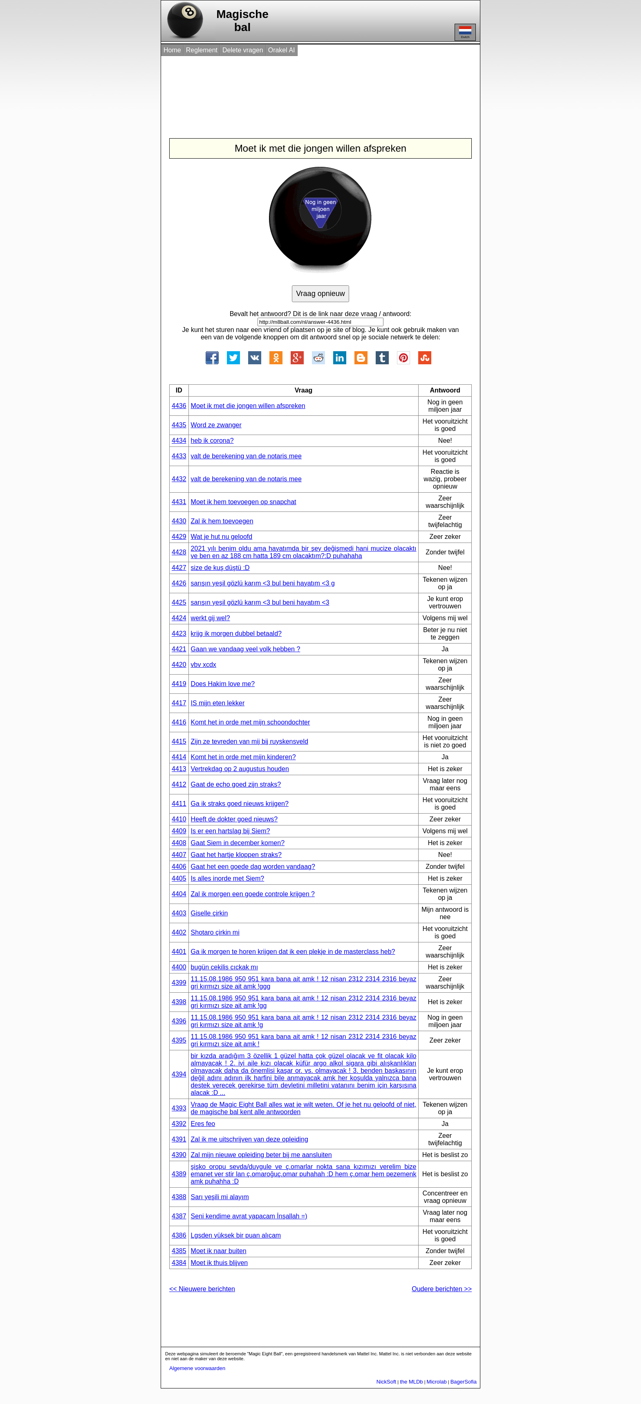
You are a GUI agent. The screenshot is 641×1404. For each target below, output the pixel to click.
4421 (179, 649)
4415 (179, 741)
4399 (179, 982)
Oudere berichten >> (442, 1288)
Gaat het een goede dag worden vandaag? (253, 866)
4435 (179, 425)
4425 (179, 602)
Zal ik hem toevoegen (222, 521)
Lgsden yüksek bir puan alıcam (236, 1235)
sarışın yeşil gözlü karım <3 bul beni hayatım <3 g (263, 583)
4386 (179, 1235)
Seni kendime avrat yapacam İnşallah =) (249, 1216)
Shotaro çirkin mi (215, 932)
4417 (179, 703)
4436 (179, 405)
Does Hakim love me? (223, 683)
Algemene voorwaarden (197, 1368)
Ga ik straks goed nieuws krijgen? (240, 803)
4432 (179, 478)
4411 (179, 803)
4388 (179, 1196)
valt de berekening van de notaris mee (246, 456)
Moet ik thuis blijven (219, 1262)
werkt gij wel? (210, 618)
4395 (179, 1040)
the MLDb (411, 1382)
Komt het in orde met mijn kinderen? (243, 757)
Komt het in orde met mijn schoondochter (250, 722)
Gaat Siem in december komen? (238, 842)
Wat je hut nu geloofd (222, 536)
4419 (179, 683)
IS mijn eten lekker (218, 703)
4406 (179, 866)
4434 (179, 440)
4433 (179, 456)
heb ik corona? (212, 440)
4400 (179, 967)
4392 (179, 1123)
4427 (179, 567)
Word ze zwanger (216, 425)
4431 (179, 501)
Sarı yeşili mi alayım (220, 1196)
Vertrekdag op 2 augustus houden (240, 768)
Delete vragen (242, 50)
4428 (179, 552)
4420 (179, 664)
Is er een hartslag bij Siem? (230, 831)
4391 (179, 1139)
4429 (179, 536)
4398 (179, 1001)
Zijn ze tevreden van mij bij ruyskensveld (249, 741)
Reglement (201, 50)
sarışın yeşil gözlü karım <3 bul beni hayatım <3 (260, 602)
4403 (179, 913)
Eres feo (203, 1123)
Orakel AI (281, 50)
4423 (179, 633)
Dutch (465, 32)
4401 (179, 951)
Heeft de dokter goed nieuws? (234, 819)
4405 (179, 878)
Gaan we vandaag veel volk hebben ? (245, 649)
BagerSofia (463, 1382)
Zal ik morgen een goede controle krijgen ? (253, 893)
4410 (179, 819)
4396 (179, 1021)
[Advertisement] (312, 89)
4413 (179, 768)
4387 (179, 1216)
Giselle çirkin (209, 913)
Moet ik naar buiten (219, 1250)
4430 (179, 521)
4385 (179, 1250)
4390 (179, 1154)
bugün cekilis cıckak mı (224, 967)
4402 (179, 932)
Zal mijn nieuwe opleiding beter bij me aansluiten (261, 1154)
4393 (179, 1108)
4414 (179, 757)
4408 (179, 842)
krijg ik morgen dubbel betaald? (236, 633)
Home (172, 50)
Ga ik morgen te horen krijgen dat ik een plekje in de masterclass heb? (293, 951)
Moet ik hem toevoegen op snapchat (243, 501)
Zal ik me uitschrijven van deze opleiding (249, 1139)
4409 (179, 831)
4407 (179, 854)
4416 (179, 722)
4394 (179, 1074)
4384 (179, 1262)
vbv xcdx (203, 664)
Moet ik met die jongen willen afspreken (248, 405)
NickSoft (386, 1382)
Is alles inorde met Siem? (227, 878)
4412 (179, 784)
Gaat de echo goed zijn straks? (236, 784)
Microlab (437, 1382)
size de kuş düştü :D (220, 567)
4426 (179, 583)
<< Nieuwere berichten (202, 1288)
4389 (179, 1174)
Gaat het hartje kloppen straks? (236, 854)
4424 (179, 618)
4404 (179, 893)
